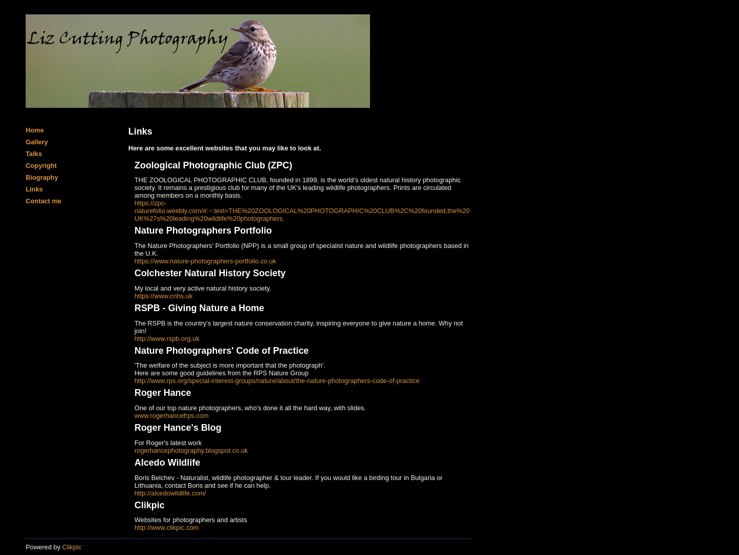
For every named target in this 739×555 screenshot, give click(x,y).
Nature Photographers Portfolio (203, 230)
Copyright (41, 165)
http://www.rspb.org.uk (167, 338)
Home (35, 130)
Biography (42, 177)
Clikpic (149, 505)
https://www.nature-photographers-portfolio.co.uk (205, 261)
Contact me (44, 201)
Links (34, 189)
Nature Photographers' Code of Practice (221, 351)
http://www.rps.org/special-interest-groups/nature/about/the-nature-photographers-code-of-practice (277, 381)
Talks (34, 154)
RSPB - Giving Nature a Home (199, 308)
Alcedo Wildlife (167, 462)
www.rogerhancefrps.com (171, 415)
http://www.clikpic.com (166, 527)
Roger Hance (162, 393)
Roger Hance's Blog (177, 428)
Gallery (37, 142)
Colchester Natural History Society (210, 273)
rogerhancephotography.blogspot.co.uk (191, 450)
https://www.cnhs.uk (163, 296)
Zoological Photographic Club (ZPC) (213, 165)
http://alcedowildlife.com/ (170, 493)
